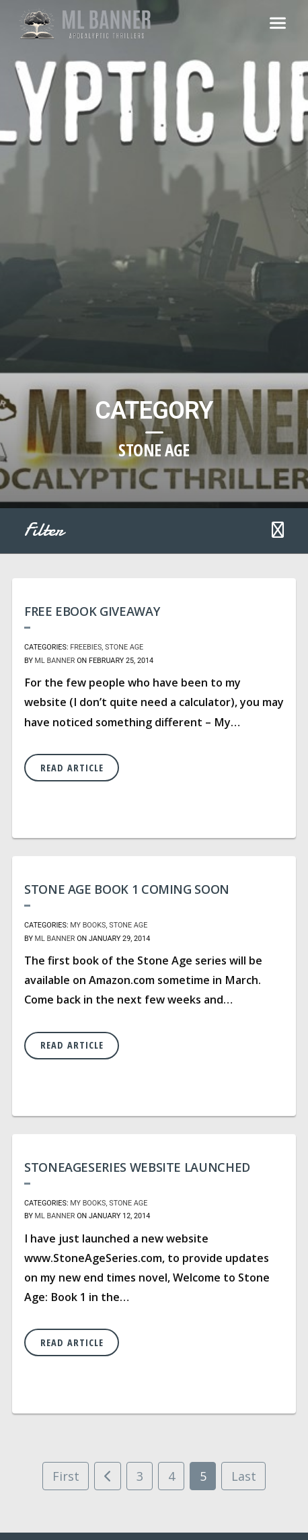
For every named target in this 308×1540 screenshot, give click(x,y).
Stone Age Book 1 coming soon (126, 889)
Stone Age (124, 647)
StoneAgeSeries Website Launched (137, 1167)
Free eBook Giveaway (91, 611)
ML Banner (55, 660)
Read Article (72, 767)
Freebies (86, 647)
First (65, 1476)
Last (243, 1476)
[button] (278, 531)
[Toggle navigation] (278, 24)
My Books (88, 925)
